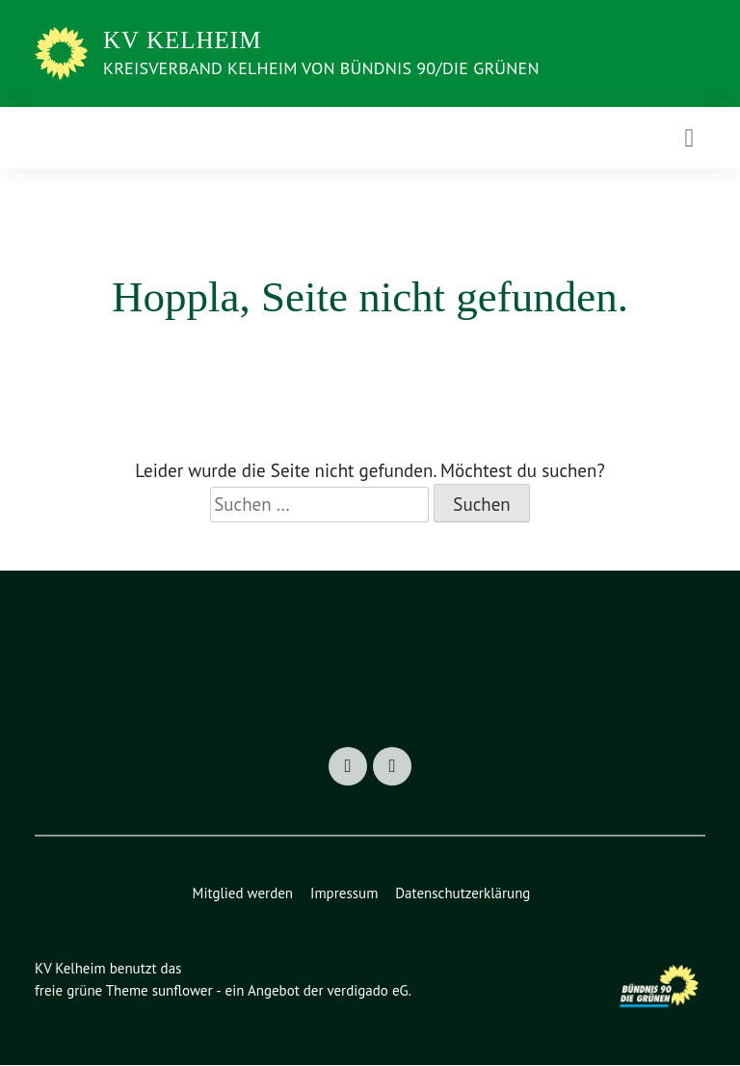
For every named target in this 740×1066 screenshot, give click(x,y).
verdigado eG (379, 991)
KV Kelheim (182, 40)
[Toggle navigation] (689, 137)
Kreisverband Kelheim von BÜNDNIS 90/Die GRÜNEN (347, 67)
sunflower (187, 991)
